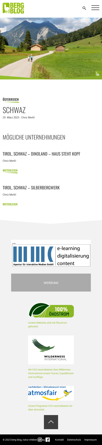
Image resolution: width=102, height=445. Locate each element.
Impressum (90, 439)
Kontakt (59, 439)
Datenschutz (74, 439)
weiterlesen (10, 171)
